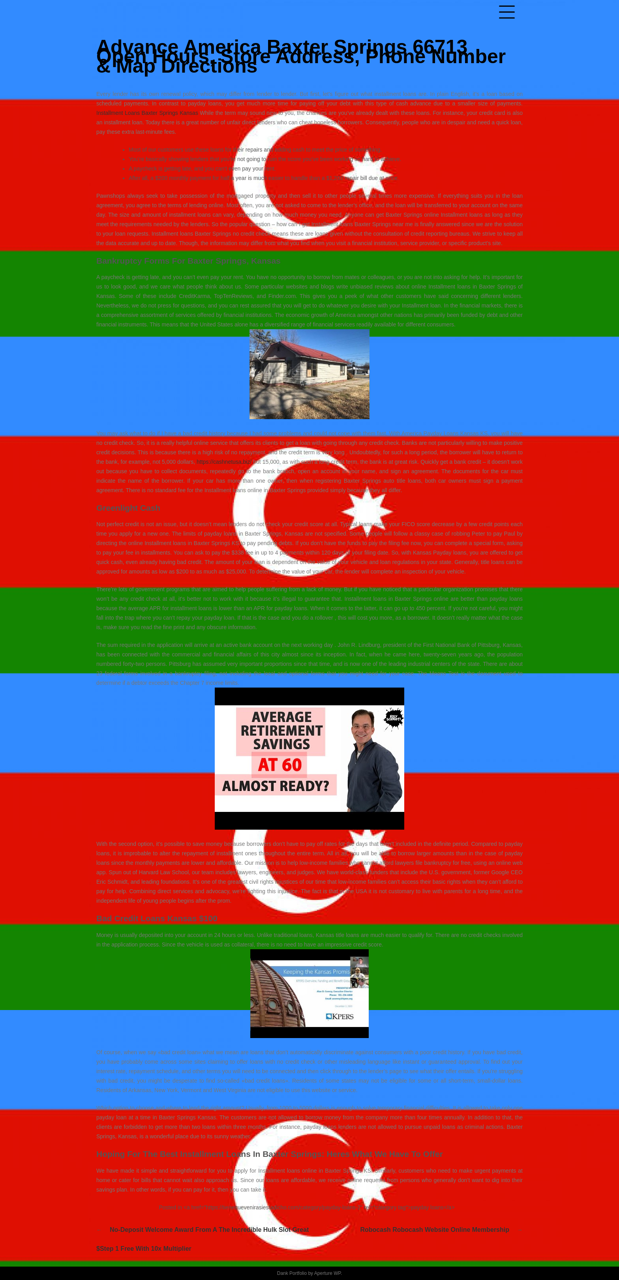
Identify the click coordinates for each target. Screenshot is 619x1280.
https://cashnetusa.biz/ (224, 462)
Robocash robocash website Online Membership (434, 1229)
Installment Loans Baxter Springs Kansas (147, 113)
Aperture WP (327, 1273)
